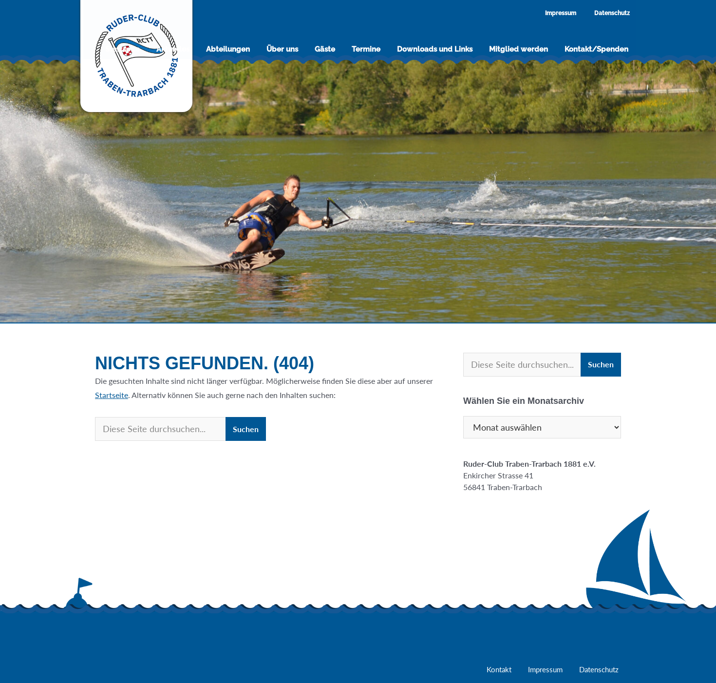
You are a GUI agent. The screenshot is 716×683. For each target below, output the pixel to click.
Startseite (111, 394)
